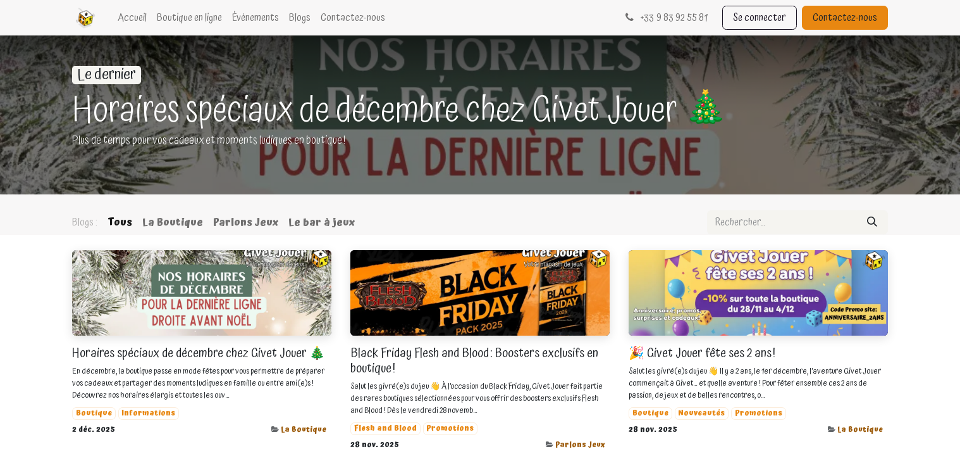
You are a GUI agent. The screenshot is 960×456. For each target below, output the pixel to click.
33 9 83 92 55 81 (665, 18)
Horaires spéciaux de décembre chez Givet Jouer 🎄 (198, 353)
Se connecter (759, 18)
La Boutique (303, 430)
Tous (120, 222)
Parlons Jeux (580, 445)
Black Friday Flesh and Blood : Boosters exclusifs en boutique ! (474, 361)
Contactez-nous (845, 18)
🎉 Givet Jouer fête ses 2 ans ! (702, 353)
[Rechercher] (872, 222)
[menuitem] (132, 17)
